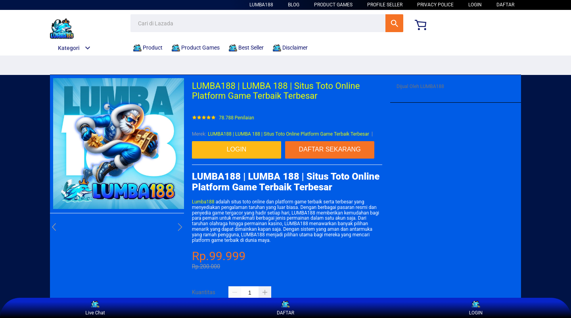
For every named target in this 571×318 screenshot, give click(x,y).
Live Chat (95, 308)
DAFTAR (505, 5)
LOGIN (475, 5)
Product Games (333, 5)
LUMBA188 (261, 5)
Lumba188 (203, 202)
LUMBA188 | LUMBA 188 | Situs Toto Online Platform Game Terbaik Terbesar (288, 134)
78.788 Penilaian (236, 118)
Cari (394, 23)
